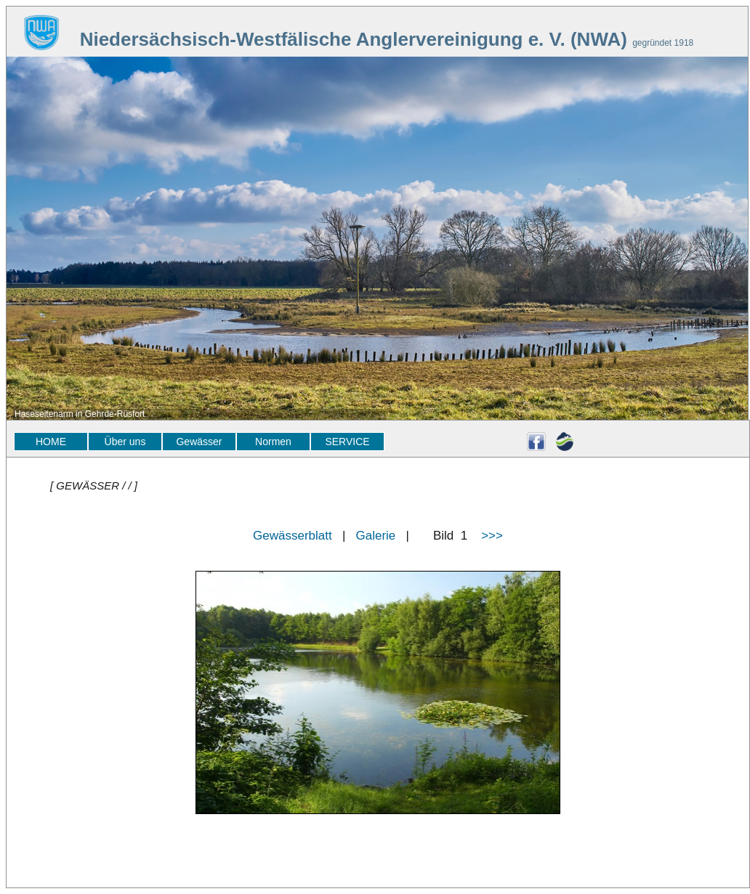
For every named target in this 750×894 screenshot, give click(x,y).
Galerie (376, 536)
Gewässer (199, 441)
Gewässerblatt (292, 536)
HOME (51, 441)
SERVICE (347, 441)
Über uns (125, 441)
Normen (273, 441)
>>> (492, 536)
